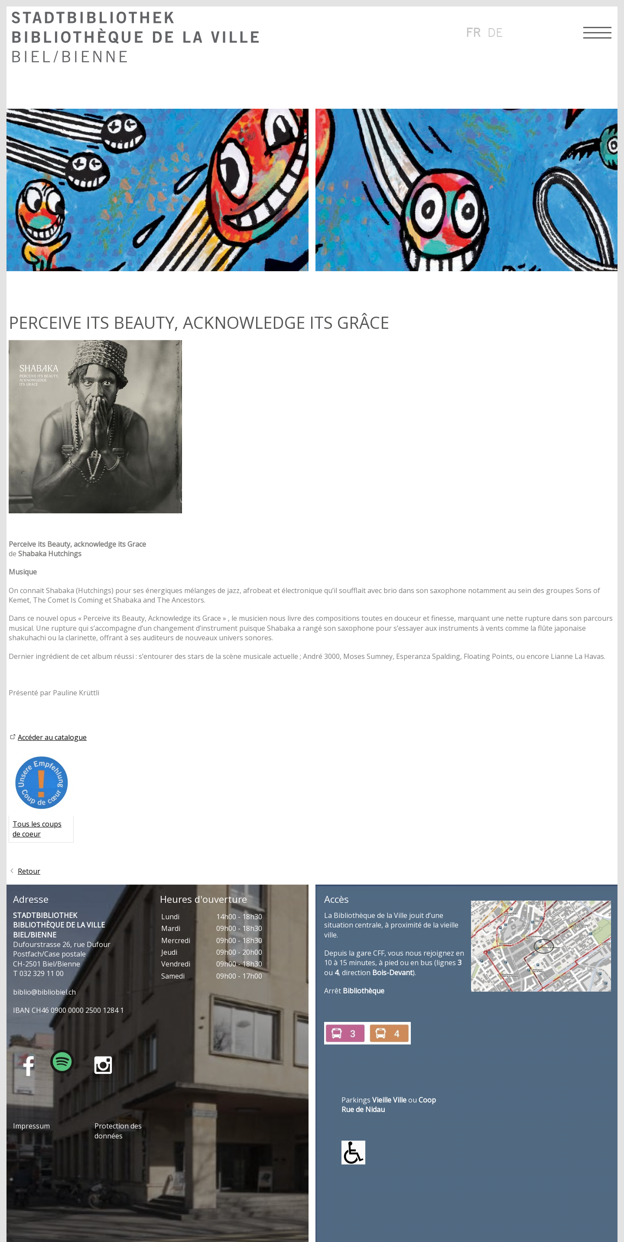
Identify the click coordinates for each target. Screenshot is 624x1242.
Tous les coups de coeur (37, 828)
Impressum (31, 1126)
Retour (29, 871)
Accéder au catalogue (52, 737)
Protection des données (118, 1130)
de (495, 32)
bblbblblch (44, 992)
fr (473, 32)
